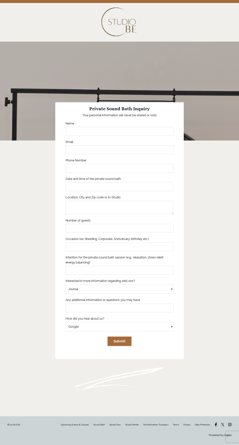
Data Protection (202, 424)
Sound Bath (99, 424)
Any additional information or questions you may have (103, 300)
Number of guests (78, 220)
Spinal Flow (115, 424)
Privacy (187, 424)
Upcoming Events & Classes (74, 424)
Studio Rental (132, 424)
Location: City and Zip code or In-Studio (93, 197)
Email (69, 142)
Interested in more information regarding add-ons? (100, 281)
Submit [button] (120, 341)
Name (70, 123)
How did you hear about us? (85, 318)
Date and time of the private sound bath (93, 179)
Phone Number (76, 160)
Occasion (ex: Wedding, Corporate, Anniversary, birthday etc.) (107, 239)
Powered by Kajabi (220, 435)
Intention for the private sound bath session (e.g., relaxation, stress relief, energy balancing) (115, 260)
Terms (176, 424)
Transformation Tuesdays (155, 424)
